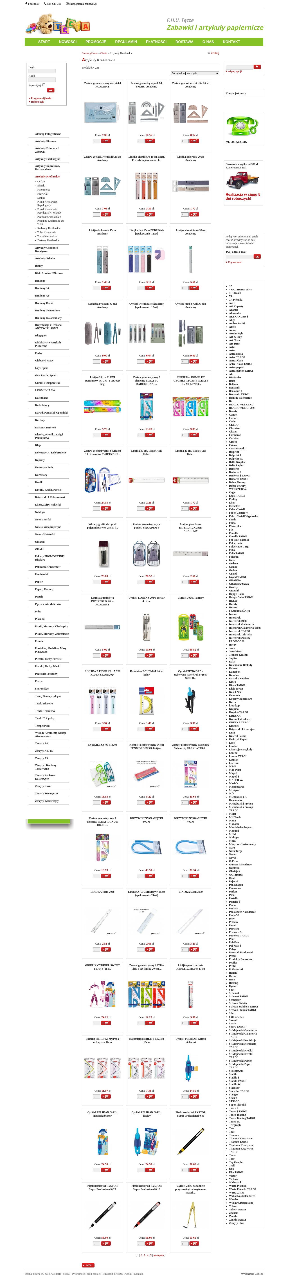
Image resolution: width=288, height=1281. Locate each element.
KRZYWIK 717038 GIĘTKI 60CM (146, 820)
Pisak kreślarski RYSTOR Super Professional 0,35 (191, 1114)
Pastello (233, 898)
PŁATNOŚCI (156, 42)
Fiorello (233, 533)
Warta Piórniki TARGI (242, 1189)
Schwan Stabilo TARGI (242, 1010)
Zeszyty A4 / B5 (44, 750)
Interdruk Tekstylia (240, 634)
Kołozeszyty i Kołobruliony (50, 452)
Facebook (32, 3)
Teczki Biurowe (44, 703)
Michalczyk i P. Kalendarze (238, 798)
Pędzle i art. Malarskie (48, 604)
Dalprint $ (235, 455)
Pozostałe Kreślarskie (49, 216)
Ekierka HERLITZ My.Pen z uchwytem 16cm (102, 1040)
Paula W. (234, 915)
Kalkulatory (42, 405)
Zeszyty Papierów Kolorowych (45, 777)
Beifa (232, 380)
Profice (233, 962)
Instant (233, 614)
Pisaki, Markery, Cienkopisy (51, 626)
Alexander (235, 313)
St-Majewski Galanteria (243, 1030)
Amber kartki (237, 323)
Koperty (40, 460)
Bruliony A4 (42, 288)
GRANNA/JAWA (239, 583)
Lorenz (233, 752)
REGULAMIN (126, 42)
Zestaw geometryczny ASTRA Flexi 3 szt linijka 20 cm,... (146, 967)
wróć (88, 1265)
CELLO (233, 424)
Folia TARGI (236, 553)
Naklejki (40, 512)
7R (230, 296)
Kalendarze (41, 397)
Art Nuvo (234, 340)
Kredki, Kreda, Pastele (48, 489)
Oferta (103, 53)
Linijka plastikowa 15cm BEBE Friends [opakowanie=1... (146, 158)
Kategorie (55, 1273)
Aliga (232, 320)
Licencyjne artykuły (240, 749)
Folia (232, 550)
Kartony (40, 420)
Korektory (41, 474)
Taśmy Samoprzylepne (48, 696)
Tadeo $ (233, 1108)
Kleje (38, 445)
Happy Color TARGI (241, 597)
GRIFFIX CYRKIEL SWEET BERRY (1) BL (102, 967)
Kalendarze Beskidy (240, 665)
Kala (232, 661)
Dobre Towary (237, 482)
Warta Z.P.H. (236, 1192)
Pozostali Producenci (241, 952)
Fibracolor (235, 526)
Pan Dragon (236, 884)
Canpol (233, 414)
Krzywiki (42, 193)
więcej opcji (235, 71)
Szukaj (66, 1273)
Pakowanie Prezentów (48, 566)
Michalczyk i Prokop (241, 803)
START (44, 42)
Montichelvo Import (240, 827)
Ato (231, 374)
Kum (232, 732)
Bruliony (40, 280)
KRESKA (235, 715)
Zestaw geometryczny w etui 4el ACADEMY (102, 85)
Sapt (231, 989)
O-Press (233, 861)
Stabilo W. (235, 1084)
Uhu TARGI (236, 1172)
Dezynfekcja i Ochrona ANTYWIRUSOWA (48, 326)
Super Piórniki (237, 1104)
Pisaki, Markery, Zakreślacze (52, 633)
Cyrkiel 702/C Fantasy (191, 597)
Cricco (233, 445)
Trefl (232, 1165)
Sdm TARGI (236, 1016)
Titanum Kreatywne (240, 1138)
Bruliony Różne (44, 303)
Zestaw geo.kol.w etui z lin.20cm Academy (190, 85)
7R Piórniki (236, 299)
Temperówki (42, 725)
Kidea (232, 681)
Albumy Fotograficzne (48, 134)
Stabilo (233, 1074)
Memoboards (236, 786)
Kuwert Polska (237, 736)
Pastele (39, 596)
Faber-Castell (237, 509)
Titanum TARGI (238, 1141)
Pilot (231, 939)
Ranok (233, 972)
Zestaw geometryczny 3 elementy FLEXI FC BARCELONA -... (146, 381)
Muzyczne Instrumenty (242, 844)
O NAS (208, 42)
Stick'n (233, 1097)
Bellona (233, 384)
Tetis (231, 1131)
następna (158, 1255)
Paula (232, 905)
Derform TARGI (238, 479)
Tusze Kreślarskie (47, 236)
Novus (232, 857)
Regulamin (108, 1273)
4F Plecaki (235, 292)
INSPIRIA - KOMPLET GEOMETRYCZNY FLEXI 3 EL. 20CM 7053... (190, 381)
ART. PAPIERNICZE (44, 124)
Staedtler (234, 1087)
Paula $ (233, 908)
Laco (232, 742)
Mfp (231, 793)
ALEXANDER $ (238, 316)
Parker (233, 891)
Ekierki (41, 185)
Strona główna (90, 53)
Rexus (232, 976)
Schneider (235, 999)
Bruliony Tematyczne (47, 310)
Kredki (39, 482)
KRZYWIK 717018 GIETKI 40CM (190, 820)
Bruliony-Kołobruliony (48, 318)
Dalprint (234, 451)
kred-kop (234, 705)
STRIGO (234, 1101)
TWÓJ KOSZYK (243, 82)
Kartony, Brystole (45, 427)
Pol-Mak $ (235, 945)
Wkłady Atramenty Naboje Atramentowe (50, 734)
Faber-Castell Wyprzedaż (244, 516)
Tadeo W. (234, 1121)
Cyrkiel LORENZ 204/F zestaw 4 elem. (146, 599)
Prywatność (235, 262)
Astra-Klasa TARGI (240, 364)
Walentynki (235, 1182)
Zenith (233, 1216)
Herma (233, 607)
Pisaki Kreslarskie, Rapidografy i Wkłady (49, 211)
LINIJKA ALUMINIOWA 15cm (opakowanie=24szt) (146, 893)
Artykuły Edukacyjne (47, 159)
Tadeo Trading (237, 1114)
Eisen (232, 502)
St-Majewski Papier (240, 1060)
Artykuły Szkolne (45, 258)
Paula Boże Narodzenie (242, 911)
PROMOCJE (96, 42)
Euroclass (234, 506)
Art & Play (235, 336)
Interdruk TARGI (239, 631)
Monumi (234, 830)
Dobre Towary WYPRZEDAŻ (238, 487)
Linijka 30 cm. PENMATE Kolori (146, 452)
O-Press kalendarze (240, 864)
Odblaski (234, 867)
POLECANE (244, 212)
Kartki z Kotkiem (239, 678)
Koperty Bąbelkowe (240, 698)
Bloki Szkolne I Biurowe (49, 273)
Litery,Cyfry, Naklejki (48, 504)
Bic (231, 401)
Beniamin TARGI (239, 394)
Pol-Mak (234, 942)
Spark (232, 1023)
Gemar (233, 566)
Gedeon (233, 563)
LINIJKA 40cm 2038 (102, 891)
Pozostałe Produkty (46, 673)
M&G (232, 766)
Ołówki (39, 549)
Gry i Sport (41, 368)
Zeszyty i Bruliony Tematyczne (45, 767)
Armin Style (236, 333)
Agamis (233, 309)
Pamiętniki (41, 574)
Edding (233, 499)
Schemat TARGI (238, 996)
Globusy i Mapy (44, 360)
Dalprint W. (236, 458)
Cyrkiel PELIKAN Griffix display (146, 1114)
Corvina (233, 438)
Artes (232, 347)
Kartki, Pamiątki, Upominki (51, 412)
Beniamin (234, 387)
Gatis (232, 560)
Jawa (232, 648)
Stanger (233, 1094)
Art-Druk (234, 343)
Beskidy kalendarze (240, 397)
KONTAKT (231, 42)
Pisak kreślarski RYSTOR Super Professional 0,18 (146, 1187)
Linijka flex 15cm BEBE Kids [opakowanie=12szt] (146, 232)
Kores (232, 702)
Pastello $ (234, 901)
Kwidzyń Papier (238, 739)
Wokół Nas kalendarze (242, 1196)
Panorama (235, 888)
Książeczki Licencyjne (242, 729)
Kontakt (138, 1273)
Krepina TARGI (238, 712)
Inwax (232, 644)
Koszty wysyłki (123, 1273)
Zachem (233, 1212)
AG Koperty (236, 306)
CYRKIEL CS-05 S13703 (102, 744)
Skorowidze (42, 688)
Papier (39, 581)
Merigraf (234, 790)
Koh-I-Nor (235, 692)
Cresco (233, 441)
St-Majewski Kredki (240, 1050)
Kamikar (234, 675)
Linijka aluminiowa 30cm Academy (190, 232)
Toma (232, 1155)
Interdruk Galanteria (241, 624)
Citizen (233, 431)
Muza (232, 840)
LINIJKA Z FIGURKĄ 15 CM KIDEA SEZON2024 (102, 673)
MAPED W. (236, 780)
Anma (232, 330)
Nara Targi (235, 851)
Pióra (38, 611)
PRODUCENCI (243, 273)
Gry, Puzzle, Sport (45, 375)
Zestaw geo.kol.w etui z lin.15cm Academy (102, 158)
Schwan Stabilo (238, 1003)
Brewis (233, 411)
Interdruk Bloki (238, 621)
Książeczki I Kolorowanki (50, 497)
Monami (234, 824)
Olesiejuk (234, 871)
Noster (233, 854)
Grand (233, 573)
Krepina (233, 709)
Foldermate (235, 543)
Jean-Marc (235, 651)
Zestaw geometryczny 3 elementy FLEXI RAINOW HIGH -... (102, 822)
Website (259, 1273)
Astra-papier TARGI (241, 370)
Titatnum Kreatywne (241, 1145)
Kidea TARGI (237, 685)
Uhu (231, 1169)
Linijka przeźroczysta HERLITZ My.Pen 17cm (190, 967)
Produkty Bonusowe (240, 959)
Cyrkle (41, 181)
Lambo (233, 746)
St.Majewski (236, 1070)
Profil (232, 966)
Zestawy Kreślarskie (48, 240)
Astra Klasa (236, 353)
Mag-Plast (235, 769)
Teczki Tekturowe (45, 711)
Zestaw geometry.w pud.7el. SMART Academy (146, 85)
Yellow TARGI (237, 1209)
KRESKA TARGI (239, 722)
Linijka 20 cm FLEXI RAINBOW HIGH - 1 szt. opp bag (102, 381)
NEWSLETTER (243, 225)
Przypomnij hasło (41, 98)
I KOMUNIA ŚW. (45, 390)
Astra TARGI (237, 357)
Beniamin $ (235, 391)
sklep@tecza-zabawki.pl (81, 3)
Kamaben (234, 671)
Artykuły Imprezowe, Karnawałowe (47, 167)
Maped (233, 773)
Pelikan (233, 922)
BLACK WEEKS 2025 (242, 407)
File (231, 529)
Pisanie (39, 641)
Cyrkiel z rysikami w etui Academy (102, 305)
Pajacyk (233, 881)
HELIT (233, 600)
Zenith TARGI (237, 1219)
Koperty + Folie (44, 467)
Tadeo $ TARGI (238, 1111)
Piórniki (40, 619)
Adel (231, 303)
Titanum (234, 1135)
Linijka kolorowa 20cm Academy (190, 158)
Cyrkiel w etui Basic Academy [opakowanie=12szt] (146, 305)
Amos (232, 326)
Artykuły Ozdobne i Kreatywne (46, 249)
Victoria (233, 1179)
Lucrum (233, 763)
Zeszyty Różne (43, 786)
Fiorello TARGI (238, 536)
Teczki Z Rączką (44, 718)
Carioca (233, 418)
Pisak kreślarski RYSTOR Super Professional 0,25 (102, 1187)
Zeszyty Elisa (236, 1223)
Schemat (234, 993)
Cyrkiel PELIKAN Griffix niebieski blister (102, 1114)
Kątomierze (43, 189)
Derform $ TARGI (239, 475)
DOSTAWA (185, 42)
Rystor (233, 986)
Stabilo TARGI (237, 1081)
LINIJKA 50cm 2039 (191, 891)
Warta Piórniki (238, 1185)
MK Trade (235, 817)
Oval (232, 878)
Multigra (234, 837)
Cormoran (235, 435)
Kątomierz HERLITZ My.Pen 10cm (146, 1040)
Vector (233, 1175)
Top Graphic (236, 1162)
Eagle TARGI (237, 495)
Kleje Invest (236, 688)
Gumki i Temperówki (47, 382)
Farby (38, 353)
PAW (232, 918)
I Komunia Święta (239, 610)
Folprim (233, 556)
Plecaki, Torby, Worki (47, 666)
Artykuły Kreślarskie (47, 176)
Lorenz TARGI (238, 756)
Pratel (232, 955)
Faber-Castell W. (238, 512)
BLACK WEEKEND (241, 404)
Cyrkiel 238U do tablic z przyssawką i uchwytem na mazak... (190, 1189)
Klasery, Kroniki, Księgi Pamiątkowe (49, 436)
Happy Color (236, 594)
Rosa (232, 979)
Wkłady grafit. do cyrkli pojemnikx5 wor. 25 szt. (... (102, 526)
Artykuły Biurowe (45, 141)
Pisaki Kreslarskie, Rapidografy (47, 203)
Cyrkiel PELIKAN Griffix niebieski (191, 1040)
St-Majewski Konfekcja (242, 1040)
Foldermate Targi (239, 546)
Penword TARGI (239, 935)
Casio (232, 421)
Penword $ (235, 932)
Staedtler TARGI (239, 1091)
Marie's (233, 783)
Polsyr (232, 949)
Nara (232, 847)
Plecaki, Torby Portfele (48, 658)
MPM (232, 834)
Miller (232, 813)
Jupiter (233, 658)
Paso (231, 895)
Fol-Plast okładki (239, 539)
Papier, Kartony (44, 589)
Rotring (233, 982)
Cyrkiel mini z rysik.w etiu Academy (190, 305)
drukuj (213, 53)
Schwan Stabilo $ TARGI (243, 1006)
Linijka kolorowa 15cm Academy (102, 232)
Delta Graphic (237, 462)
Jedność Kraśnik (238, 654)
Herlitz (233, 604)
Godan (233, 570)
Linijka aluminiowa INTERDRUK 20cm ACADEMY (102, 601)
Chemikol (234, 428)
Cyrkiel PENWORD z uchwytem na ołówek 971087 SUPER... (190, 675)
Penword (234, 928)
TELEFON (243, 104)
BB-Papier (235, 377)
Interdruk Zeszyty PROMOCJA (239, 639)
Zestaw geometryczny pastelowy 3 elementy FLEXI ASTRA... (190, 746)
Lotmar (233, 759)
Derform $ (235, 472)
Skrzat (233, 1020)
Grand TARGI (237, 577)
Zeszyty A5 (41, 758)
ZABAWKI (36, 113)
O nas (45, 1273)
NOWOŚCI (67, 42)
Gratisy (233, 587)
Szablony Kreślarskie (48, 228)
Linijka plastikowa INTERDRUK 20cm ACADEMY (190, 528)
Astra (232, 350)
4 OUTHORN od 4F (240, 289)
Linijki (41, 197)
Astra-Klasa (236, 360)
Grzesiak (234, 590)
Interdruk (235, 617)
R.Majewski (236, 969)
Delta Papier (236, 465)
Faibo (232, 522)
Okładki (40, 541)
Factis (232, 519)
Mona (232, 820)
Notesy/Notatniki (45, 534)
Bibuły (39, 265)
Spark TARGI (237, 1026)
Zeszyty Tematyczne (46, 793)
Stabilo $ (234, 1077)
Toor (231, 1158)
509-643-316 (52, 3)
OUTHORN (236, 874)
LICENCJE (37, 811)
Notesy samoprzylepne (48, 527)
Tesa (231, 1128)
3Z (230, 286)
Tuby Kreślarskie (46, 232)
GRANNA (235, 580)
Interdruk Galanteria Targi (245, 627)
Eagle (232, 492)
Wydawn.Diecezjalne (241, 1202)
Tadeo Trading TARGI (242, 1118)
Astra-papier (236, 367)
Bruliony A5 (42, 295)
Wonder (233, 1199)
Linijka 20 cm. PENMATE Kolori (190, 452)
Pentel (232, 925)
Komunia (234, 695)
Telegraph (235, 1125)
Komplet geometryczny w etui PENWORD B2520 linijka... (146, 746)
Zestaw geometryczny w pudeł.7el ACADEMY (146, 526)
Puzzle (39, 681)
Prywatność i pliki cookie (86, 1273)
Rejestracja (37, 101)
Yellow (233, 1206)
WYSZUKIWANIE (243, 55)
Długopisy (41, 335)
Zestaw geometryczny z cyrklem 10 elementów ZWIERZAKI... (102, 452)
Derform (234, 468)
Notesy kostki (43, 519)
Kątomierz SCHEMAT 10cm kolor (146, 673)
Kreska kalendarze (240, 719)
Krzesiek (234, 725)
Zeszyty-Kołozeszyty (47, 801)
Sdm (231, 1013)
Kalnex (233, 668)
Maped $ (234, 776)
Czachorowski (237, 448)
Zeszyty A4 (41, 743)
